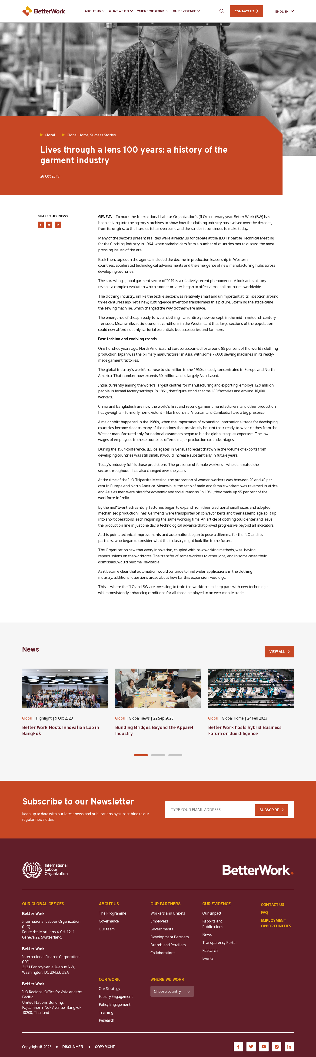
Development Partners (169, 936)
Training (106, 1012)
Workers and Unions (167, 913)
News (207, 934)
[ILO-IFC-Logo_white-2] (45, 870)
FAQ (264, 912)
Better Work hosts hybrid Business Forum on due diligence (245, 731)
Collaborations (162, 952)
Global (27, 718)
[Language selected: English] (281, 11)
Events (207, 958)
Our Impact (211, 913)
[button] (141, 755)
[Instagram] (276, 1046)
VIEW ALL (277, 652)
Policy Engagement (115, 1004)
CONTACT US (244, 11)
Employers (159, 921)
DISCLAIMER (72, 1047)
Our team (107, 929)
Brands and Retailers (168, 944)
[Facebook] (238, 1046)
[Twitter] (251, 1046)
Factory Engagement (116, 996)
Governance (109, 921)
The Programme (112, 913)
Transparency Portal (219, 942)
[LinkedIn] (289, 1046)
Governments (161, 929)
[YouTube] (264, 1046)
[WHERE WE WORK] (172, 991)
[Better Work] (258, 870)
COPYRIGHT (105, 1047)
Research (210, 950)
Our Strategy (109, 988)
